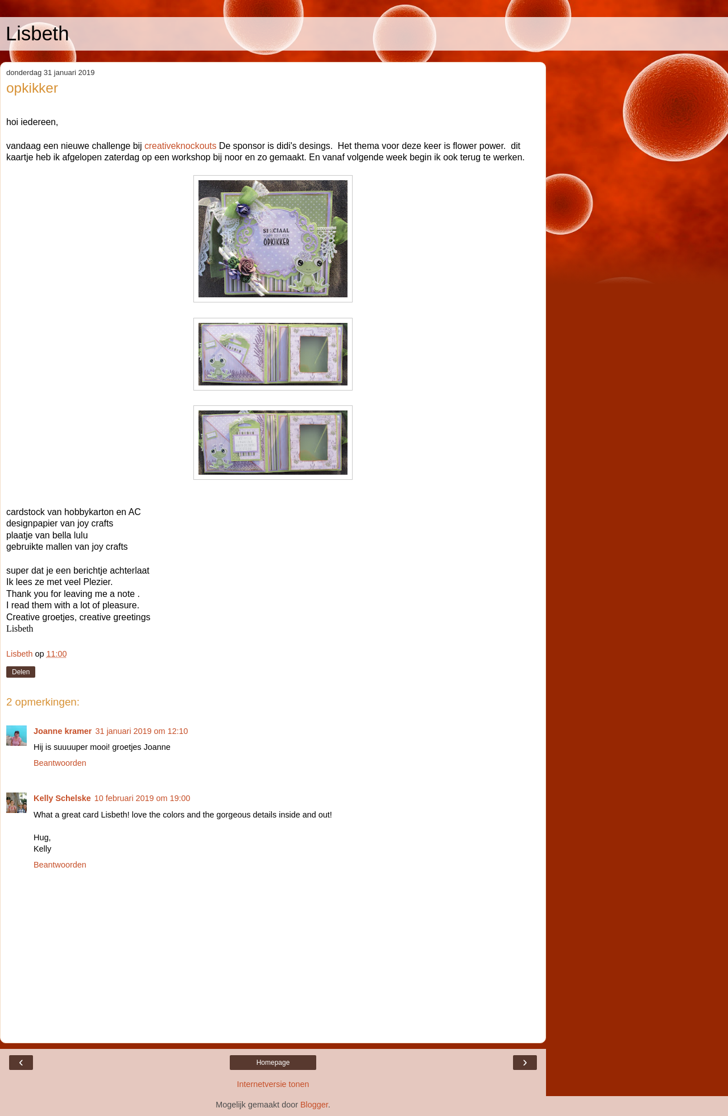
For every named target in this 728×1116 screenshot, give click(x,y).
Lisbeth (37, 33)
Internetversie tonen (273, 1084)
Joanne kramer (63, 731)
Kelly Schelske (62, 798)
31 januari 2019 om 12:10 (141, 731)
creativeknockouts (180, 146)
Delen (21, 672)
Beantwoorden (60, 762)
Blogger (314, 1104)
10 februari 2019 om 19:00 (142, 798)
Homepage (273, 1063)
